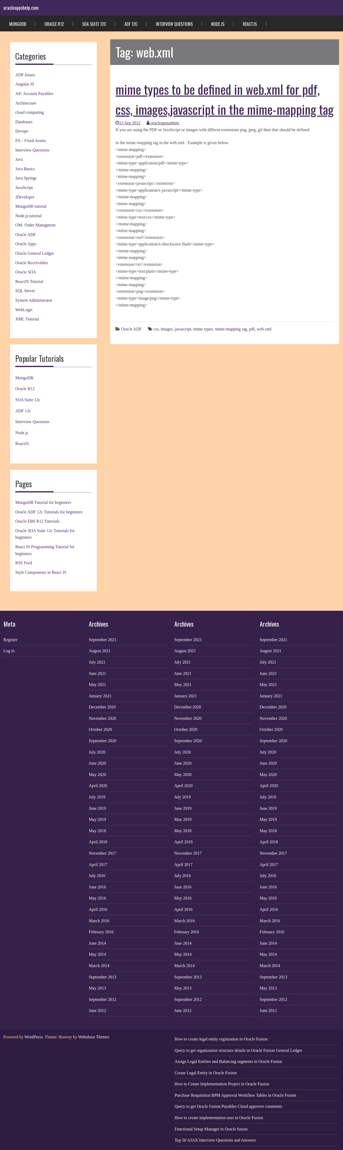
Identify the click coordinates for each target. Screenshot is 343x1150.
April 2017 (98, 864)
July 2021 (97, 662)
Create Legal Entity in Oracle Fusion (206, 1073)
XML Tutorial (27, 319)
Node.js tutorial (28, 216)
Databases (23, 122)
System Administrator (33, 300)
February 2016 (101, 932)
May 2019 (97, 819)
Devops (21, 131)
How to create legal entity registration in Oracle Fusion (221, 1039)
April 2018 (98, 842)
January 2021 (100, 696)
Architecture (25, 103)
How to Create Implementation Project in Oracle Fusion (222, 1084)
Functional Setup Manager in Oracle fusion (211, 1129)
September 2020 (102, 741)
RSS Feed (23, 563)
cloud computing (29, 112)
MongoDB (17, 24)
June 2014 (97, 943)
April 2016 (98, 909)
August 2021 (99, 651)
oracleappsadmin (163, 123)
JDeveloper (25, 197)
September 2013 (102, 977)
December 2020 (102, 707)
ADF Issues (25, 75)
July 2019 (97, 797)
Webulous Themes (93, 1037)
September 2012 (102, 999)
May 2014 (97, 954)
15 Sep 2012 (127, 123)
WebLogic (24, 309)
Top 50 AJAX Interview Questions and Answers (215, 1140)
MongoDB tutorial (31, 206)
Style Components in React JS (40, 572)
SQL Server (25, 290)
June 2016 (97, 887)
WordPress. (34, 1037)
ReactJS (250, 24)
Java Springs (26, 178)
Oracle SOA (25, 272)
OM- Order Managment (35, 225)
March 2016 (99, 921)
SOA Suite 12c (94, 24)
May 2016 (97, 898)
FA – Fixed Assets (30, 140)
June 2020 (97, 763)
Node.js (217, 24)
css (156, 329)
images (167, 329)
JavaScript (24, 187)
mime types (203, 329)
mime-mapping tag (231, 329)
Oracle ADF (25, 234)
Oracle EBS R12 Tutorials (37, 521)
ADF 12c (130, 24)
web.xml (264, 329)
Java (19, 159)
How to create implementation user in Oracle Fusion (219, 1117)
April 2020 (98, 785)
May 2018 (97, 831)
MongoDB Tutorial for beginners (43, 502)
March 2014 (99, 965)
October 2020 (100, 729)
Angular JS (24, 84)
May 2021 (97, 684)
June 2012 (97, 1010)
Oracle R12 (54, 24)
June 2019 (97, 808)
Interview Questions (174, 24)
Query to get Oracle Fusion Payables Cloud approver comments (228, 1106)
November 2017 (102, 853)
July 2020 (97, 752)
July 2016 (97, 875)
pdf (252, 329)
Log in (9, 651)
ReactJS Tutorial (29, 281)
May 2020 (97, 774)
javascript (183, 329)
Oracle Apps (25, 244)
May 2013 (97, 988)
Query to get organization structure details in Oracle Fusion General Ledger (238, 1050)
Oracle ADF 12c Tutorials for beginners (49, 512)
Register (10, 639)
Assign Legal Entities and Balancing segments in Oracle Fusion (228, 1061)
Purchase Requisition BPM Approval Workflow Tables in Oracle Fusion (235, 1095)
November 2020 (102, 718)
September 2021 (102, 639)
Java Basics (25, 169)
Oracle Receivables (31, 263)
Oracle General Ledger (34, 253)
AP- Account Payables (34, 93)
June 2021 (97, 673)
